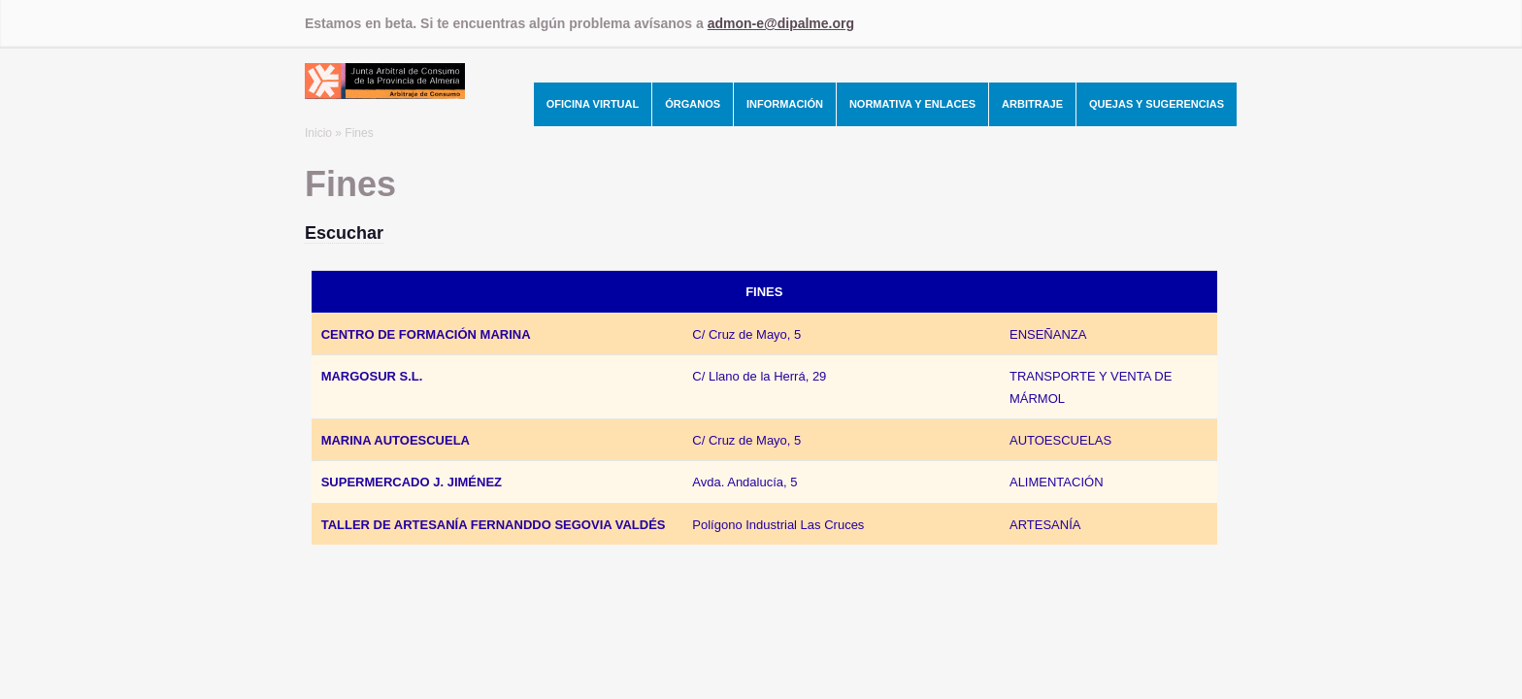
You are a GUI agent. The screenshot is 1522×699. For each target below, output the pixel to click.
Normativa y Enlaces (912, 104)
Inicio (318, 133)
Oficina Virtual (593, 104)
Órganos (692, 104)
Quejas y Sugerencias (1156, 104)
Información (784, 104)
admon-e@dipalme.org (781, 23)
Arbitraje (1032, 104)
